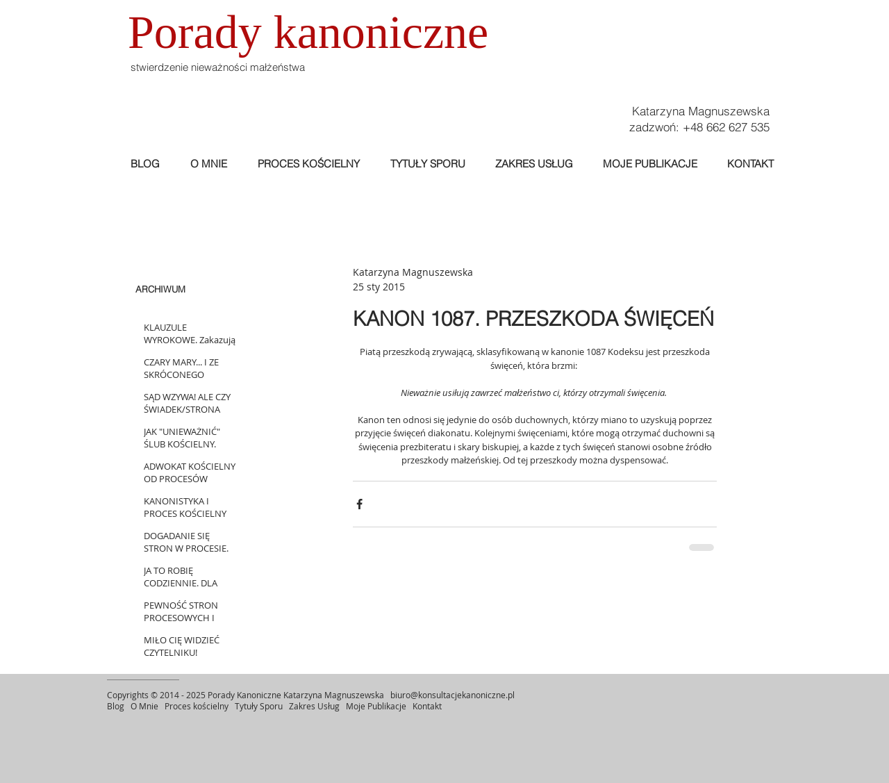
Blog (115, 705)
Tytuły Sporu (259, 705)
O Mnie (145, 705)
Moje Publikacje (377, 705)
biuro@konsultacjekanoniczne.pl (452, 694)
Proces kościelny (197, 705)
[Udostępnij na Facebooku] (359, 504)
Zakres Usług (314, 705)
